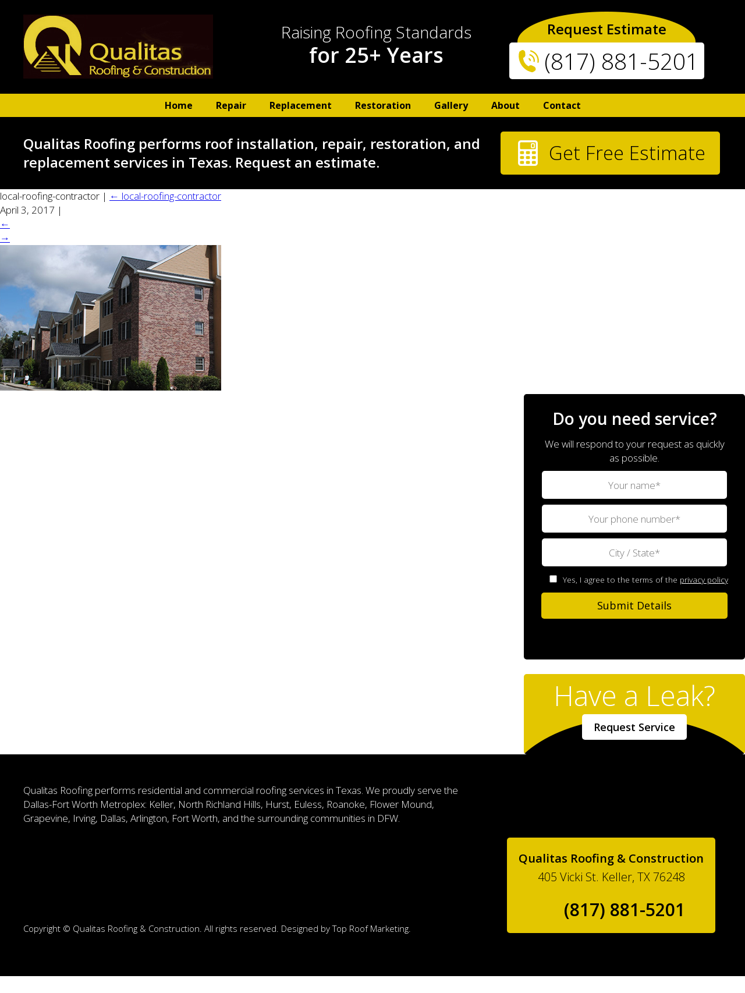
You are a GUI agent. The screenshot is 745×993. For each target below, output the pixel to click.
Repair (231, 105)
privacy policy (704, 596)
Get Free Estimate (588, 163)
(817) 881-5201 (621, 61)
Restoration (383, 105)
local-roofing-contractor (165, 212)
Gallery (451, 105)
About (505, 105)
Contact (562, 105)
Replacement (300, 105)
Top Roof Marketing (370, 945)
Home (179, 105)
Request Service (634, 744)
